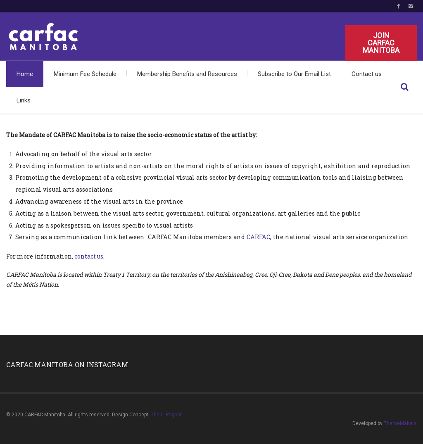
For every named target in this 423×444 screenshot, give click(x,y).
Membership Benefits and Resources (187, 74)
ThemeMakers (400, 423)
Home (25, 74)
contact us (88, 256)
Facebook (398, 6)
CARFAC (258, 237)
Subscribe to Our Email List (294, 74)
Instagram (410, 6)
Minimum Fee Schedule (85, 74)
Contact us (367, 74)
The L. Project (166, 415)
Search (404, 87)
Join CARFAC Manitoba (381, 43)
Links (24, 100)
